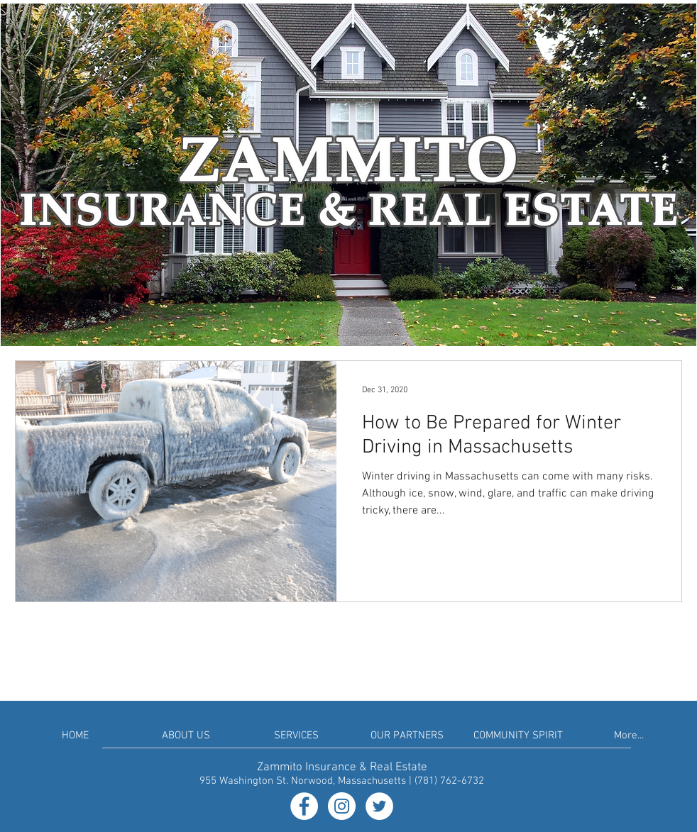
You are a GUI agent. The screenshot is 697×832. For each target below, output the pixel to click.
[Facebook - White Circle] (304, 806)
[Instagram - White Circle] (342, 806)
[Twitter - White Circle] (379, 806)
